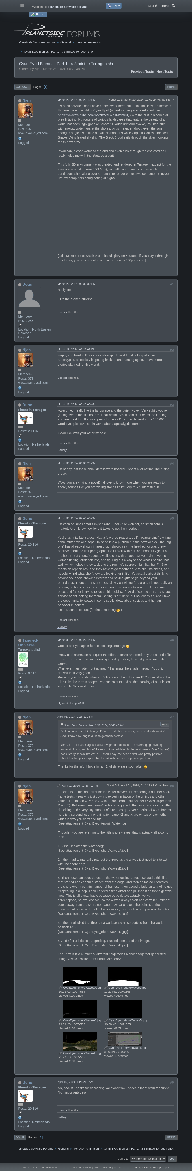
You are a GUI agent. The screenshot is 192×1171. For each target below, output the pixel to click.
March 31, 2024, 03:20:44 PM (76, 640)
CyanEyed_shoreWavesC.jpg (80, 1020)
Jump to (123, 1158)
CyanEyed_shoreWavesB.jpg (125, 987)
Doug (27, 284)
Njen (26, 100)
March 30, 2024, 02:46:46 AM (76, 518)
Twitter (96, 1167)
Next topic (165, 71)
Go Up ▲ (164, 1167)
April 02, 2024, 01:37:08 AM (75, 1082)
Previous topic (142, 71)
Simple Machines (50, 1167)
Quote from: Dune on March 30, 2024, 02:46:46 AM (93, 725)
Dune (27, 405)
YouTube (117, 1167)
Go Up (20, 1137)
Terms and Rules (150, 1167)
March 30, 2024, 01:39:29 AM (76, 463)
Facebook (106, 1167)
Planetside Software (81, 1167)
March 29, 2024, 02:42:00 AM (76, 404)
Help (137, 1167)
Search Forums (161, 5)
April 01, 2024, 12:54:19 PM (75, 716)
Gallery (62, 450)
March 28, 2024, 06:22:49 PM (76, 100)
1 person (62, 312)
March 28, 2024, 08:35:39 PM (76, 284)
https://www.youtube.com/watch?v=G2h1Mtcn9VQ (93, 115)
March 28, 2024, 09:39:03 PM (76, 349)
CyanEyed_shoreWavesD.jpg (125, 1020)
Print (171, 87)
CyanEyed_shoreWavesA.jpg (80, 987)
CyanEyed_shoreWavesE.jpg (80, 1053)
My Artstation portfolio (71, 703)
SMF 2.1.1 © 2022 (32, 1167)
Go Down (22, 87)
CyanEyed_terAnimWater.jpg (125, 1047)
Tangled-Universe (28, 642)
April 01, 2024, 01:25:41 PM (80, 785)
